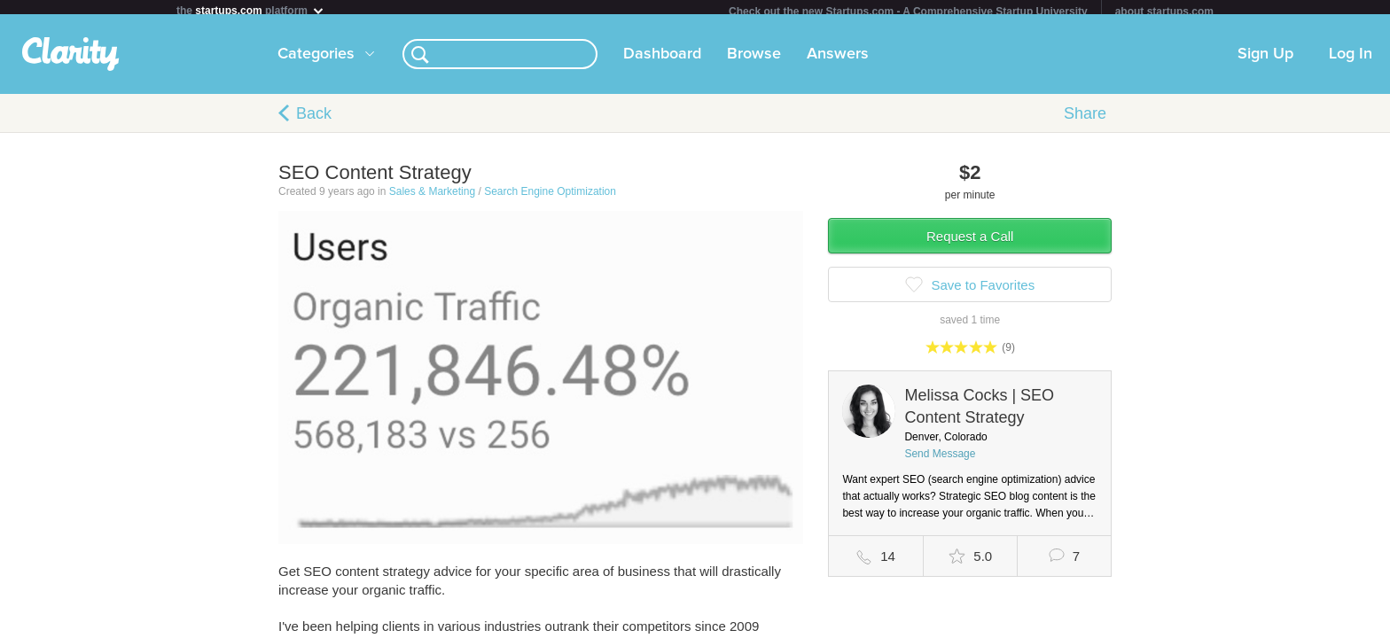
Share (1085, 120)
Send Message (939, 461)
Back (314, 120)
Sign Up (1265, 61)
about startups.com (1164, 11)
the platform (250, 10)
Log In (1350, 61)
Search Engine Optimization (550, 198)
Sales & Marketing (432, 198)
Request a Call (969, 243)
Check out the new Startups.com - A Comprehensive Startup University (908, 11)
